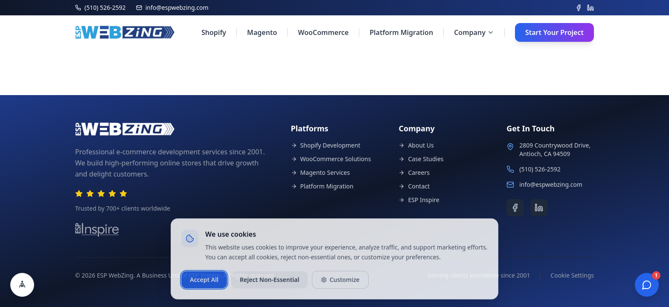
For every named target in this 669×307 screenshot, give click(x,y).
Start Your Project (554, 32)
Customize (340, 284)
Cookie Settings (572, 275)
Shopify (213, 32)
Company (474, 32)
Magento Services (320, 172)
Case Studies (420, 159)
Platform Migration (401, 32)
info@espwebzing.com (550, 184)
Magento (262, 32)
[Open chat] (647, 285)
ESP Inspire (418, 200)
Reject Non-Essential (269, 284)
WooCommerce (323, 32)
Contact (414, 186)
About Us (415, 145)
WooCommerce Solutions (331, 159)
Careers (413, 172)
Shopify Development (326, 145)
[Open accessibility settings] (22, 285)
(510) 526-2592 (540, 169)
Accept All (204, 284)
